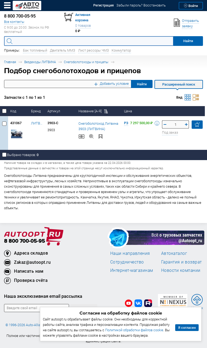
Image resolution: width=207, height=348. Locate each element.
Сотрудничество (127, 262)
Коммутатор (121, 50)
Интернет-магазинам (131, 270)
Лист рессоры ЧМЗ (93, 50)
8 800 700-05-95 (24, 241)
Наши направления (130, 253)
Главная (10, 62)
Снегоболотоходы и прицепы (86, 62)
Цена (128, 111)
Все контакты (14, 22)
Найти (142, 84)
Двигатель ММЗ (62, 50)
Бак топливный (35, 50)
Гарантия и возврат (181, 262)
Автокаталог (174, 253)
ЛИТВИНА (37, 123)
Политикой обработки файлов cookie (134, 330)
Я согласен (187, 327)
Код (13, 111)
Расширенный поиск (178, 84)
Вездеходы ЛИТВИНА (40, 62)
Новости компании (181, 270)
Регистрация (103, 5)
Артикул (54, 111)
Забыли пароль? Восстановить (141, 5)
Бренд (36, 111)
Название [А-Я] (93, 111)
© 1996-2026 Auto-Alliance (25, 325)
